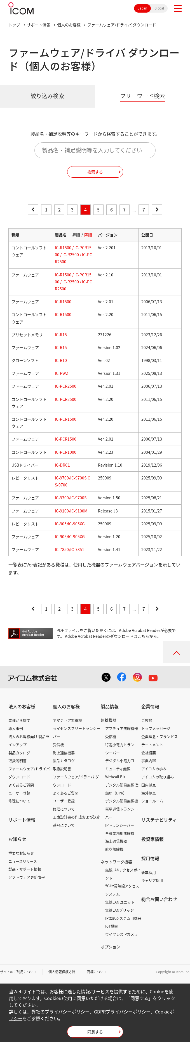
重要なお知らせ (21, 853)
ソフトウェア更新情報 (26, 877)
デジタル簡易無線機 (121, 800)
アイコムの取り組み (157, 776)
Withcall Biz (115, 776)
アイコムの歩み (153, 768)
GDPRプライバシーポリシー (122, 1011)
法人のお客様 (21, 706)
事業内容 (148, 760)
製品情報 (110, 706)
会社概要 (148, 752)
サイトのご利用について (18, 971)
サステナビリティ (159, 819)
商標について (97, 971)
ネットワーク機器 (116, 861)
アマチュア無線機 (67, 720)
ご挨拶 (146, 720)
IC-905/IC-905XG (70, 523)
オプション (110, 946)
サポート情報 (38, 24)
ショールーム (152, 800)
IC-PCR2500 (65, 386)
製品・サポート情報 (24, 869)
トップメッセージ (155, 728)
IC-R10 (61, 360)
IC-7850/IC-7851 (69, 549)
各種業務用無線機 (119, 833)
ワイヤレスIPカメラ (121, 934)
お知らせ (17, 839)
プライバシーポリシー (67, 1011)
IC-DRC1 (62, 465)
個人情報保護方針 (61, 971)
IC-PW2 (61, 373)
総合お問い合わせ (159, 899)
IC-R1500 (63, 301)
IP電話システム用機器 (123, 918)
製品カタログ (19, 752)
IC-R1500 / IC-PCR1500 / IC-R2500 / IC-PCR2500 (73, 254)
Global (159, 8)
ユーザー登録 (19, 793)
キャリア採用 (152, 880)
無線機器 (108, 720)
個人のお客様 (69, 24)
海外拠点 (148, 793)
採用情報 (150, 858)
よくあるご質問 (21, 784)
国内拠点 (148, 784)
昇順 (76, 234)
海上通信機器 (64, 752)
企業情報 (150, 706)
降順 (88, 234)
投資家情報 (152, 839)
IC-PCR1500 (65, 419)
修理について (19, 800)
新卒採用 (148, 872)
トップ (14, 24)
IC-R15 (61, 334)
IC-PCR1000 (65, 452)
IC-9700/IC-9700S (70, 497)
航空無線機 (114, 849)
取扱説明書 (17, 760)
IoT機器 (111, 926)
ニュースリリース (22, 861)
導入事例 (15, 728)
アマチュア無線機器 (121, 728)
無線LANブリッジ (119, 910)
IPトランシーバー (119, 825)
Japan (142, 8)
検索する (95, 172)
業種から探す (19, 720)
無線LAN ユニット (120, 902)
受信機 (58, 744)
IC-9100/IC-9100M (71, 511)
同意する (95, 1031)
